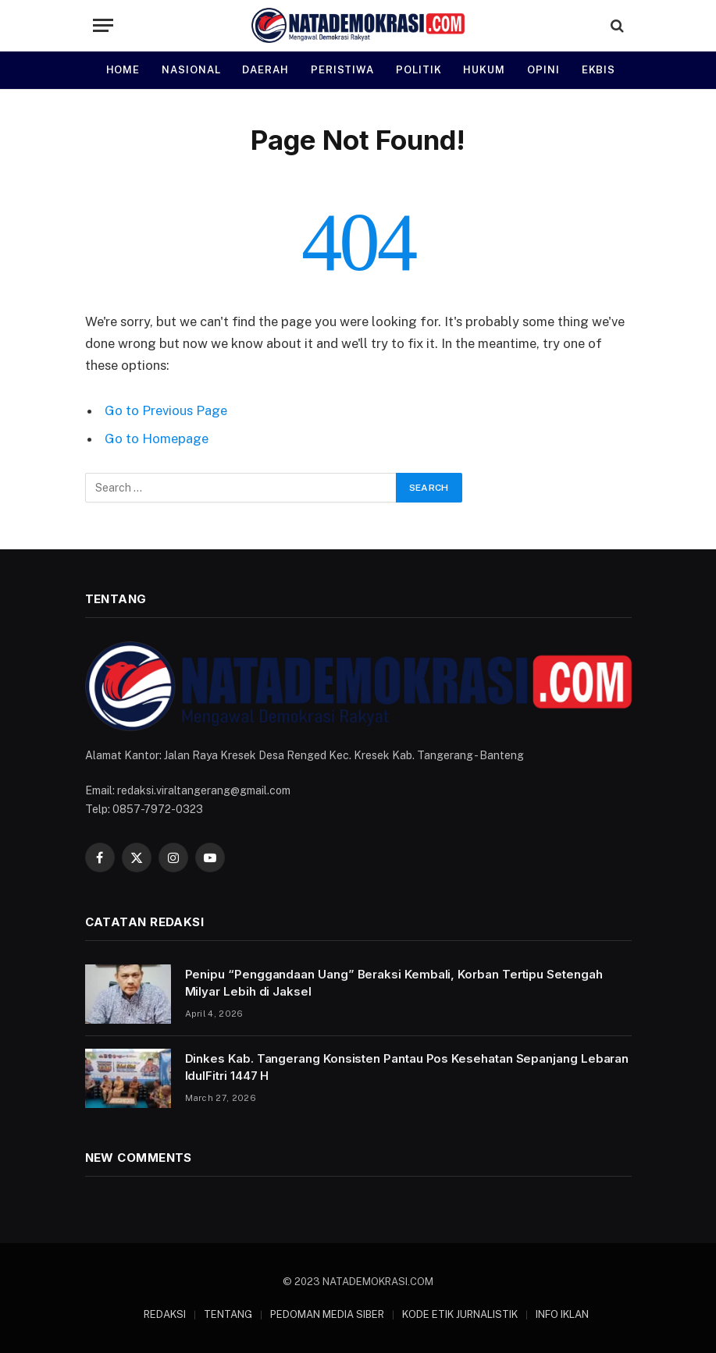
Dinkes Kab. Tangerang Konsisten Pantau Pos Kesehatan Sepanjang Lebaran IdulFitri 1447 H (407, 1066)
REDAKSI (165, 1314)
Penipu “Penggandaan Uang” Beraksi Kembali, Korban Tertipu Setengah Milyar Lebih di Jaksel (394, 982)
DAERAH (265, 70)
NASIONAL (191, 70)
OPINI (543, 70)
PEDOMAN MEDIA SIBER (327, 1314)
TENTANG (228, 1314)
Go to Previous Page (166, 410)
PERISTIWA (342, 70)
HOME (123, 70)
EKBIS (599, 70)
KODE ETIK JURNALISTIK (460, 1314)
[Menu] (103, 25)
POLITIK (418, 70)
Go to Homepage (156, 438)
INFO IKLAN (562, 1314)
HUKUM (484, 70)
